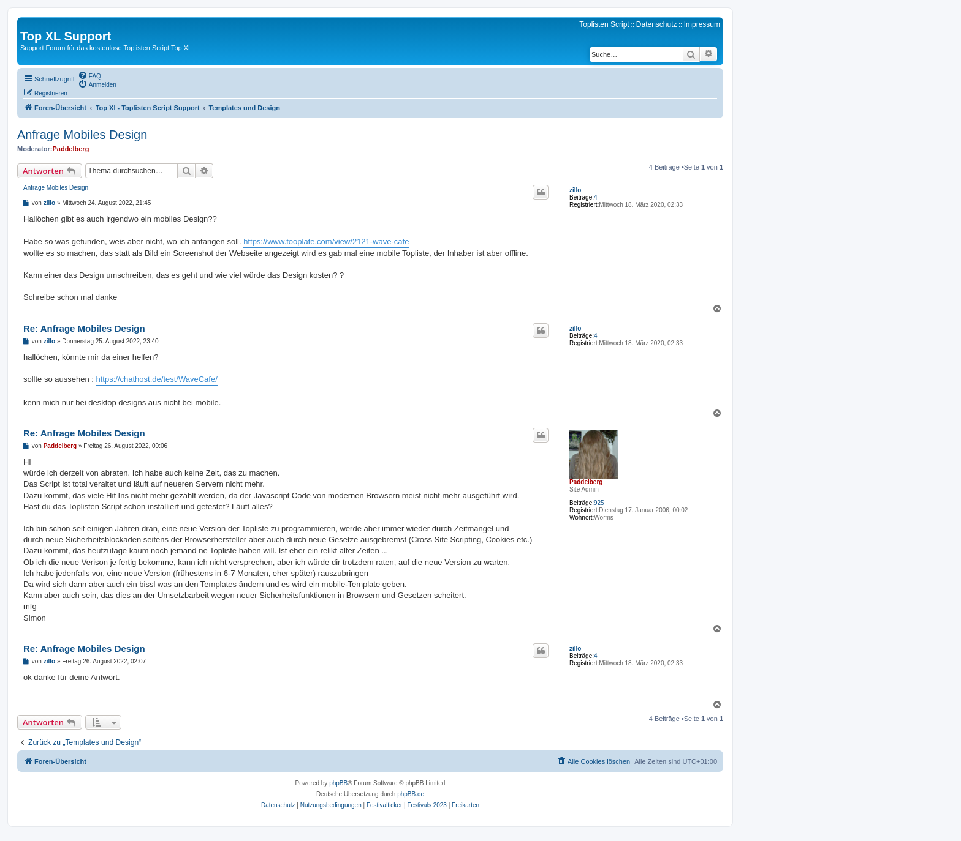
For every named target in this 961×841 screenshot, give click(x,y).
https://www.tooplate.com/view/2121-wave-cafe (326, 241)
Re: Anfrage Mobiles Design (84, 328)
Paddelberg (70, 148)
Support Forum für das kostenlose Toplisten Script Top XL (106, 47)
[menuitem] (89, 75)
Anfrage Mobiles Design (82, 134)
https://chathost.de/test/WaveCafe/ (157, 379)
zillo (575, 190)
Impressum (702, 24)
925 (599, 502)
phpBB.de (410, 794)
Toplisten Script (604, 24)
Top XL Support (65, 36)
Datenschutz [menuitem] (656, 24)
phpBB (338, 783)
